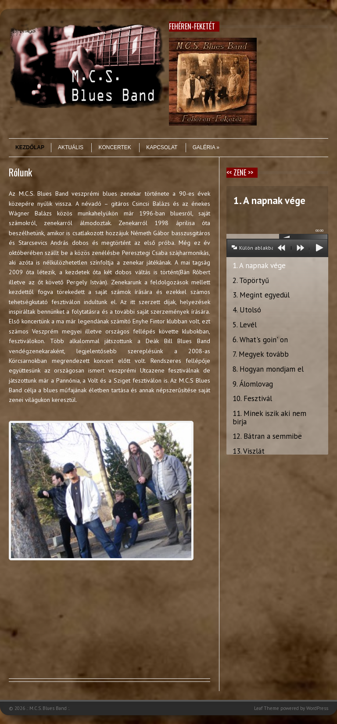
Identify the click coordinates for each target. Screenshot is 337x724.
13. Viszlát (249, 451)
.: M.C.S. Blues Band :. (48, 708)
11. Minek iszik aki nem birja (269, 418)
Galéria (206, 147)
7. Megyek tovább (261, 354)
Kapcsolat (161, 147)
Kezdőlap (29, 147)
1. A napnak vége (259, 265)
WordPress (317, 708)
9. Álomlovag (253, 384)
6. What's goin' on (260, 339)
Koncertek (114, 147)
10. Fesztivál (252, 398)
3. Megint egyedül (261, 295)
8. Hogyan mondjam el (268, 369)
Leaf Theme (266, 708)
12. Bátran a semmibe (267, 436)
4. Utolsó (247, 310)
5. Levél (245, 325)
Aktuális (70, 147)
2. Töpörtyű (251, 280)
